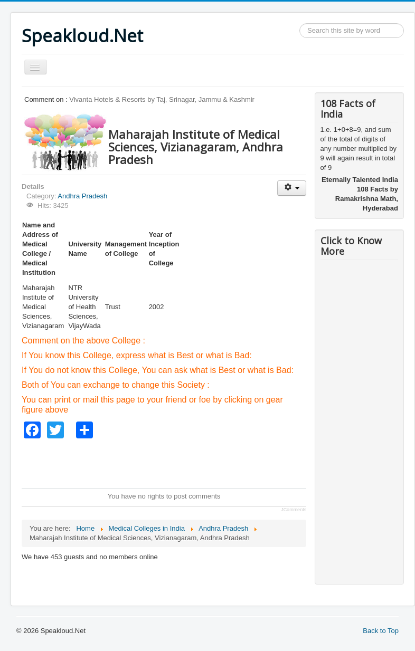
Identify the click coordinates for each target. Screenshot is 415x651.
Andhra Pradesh (82, 196)
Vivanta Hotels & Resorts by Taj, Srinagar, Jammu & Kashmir (161, 99)
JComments (293, 509)
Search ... (299, 23)
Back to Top (381, 631)
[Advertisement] (214, 462)
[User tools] (291, 188)
